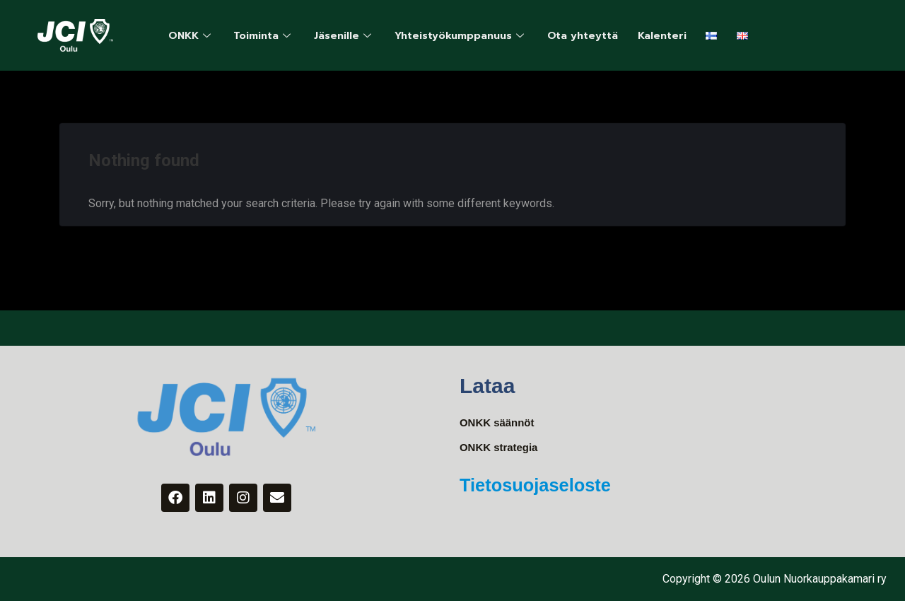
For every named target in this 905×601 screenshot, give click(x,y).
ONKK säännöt (499, 423)
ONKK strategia (501, 449)
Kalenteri (683, 35)
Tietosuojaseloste (549, 486)
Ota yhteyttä (600, 35)
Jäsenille (352, 35)
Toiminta (269, 35)
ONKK (193, 35)
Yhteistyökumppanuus (474, 35)
